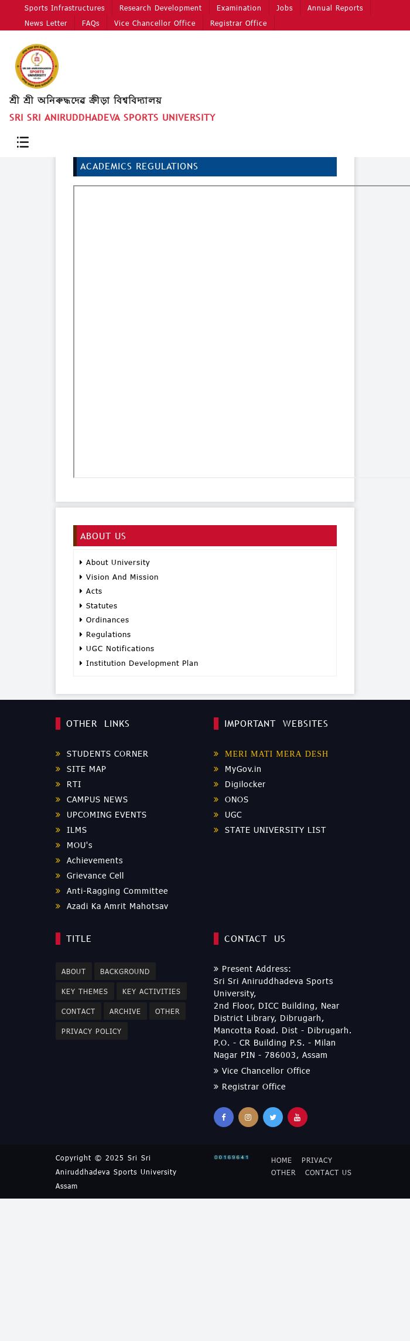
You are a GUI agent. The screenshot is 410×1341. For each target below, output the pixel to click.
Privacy (317, 1160)
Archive (126, 1011)
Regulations (105, 634)
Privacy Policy (92, 1031)
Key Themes (85, 991)
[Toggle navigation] (22, 141)
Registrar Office (237, 22)
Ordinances (104, 619)
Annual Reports (333, 7)
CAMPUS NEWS (92, 799)
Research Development (160, 7)
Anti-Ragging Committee (112, 890)
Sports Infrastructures (65, 7)
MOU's (74, 844)
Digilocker (240, 783)
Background (126, 971)
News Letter (46, 22)
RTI (68, 783)
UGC (228, 814)
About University (115, 562)
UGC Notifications (117, 648)
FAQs (90, 22)
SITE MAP (81, 768)
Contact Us (328, 1172)
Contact (78, 1011)
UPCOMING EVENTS (101, 814)
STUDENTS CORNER (102, 753)
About (74, 971)
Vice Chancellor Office (153, 22)
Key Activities (152, 991)
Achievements (89, 860)
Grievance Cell (90, 875)
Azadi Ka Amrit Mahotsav (112, 905)
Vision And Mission (119, 576)
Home (281, 1160)
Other (168, 1011)
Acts (91, 590)
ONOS (231, 799)
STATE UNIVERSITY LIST (270, 829)
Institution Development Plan (139, 663)
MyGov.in (238, 768)
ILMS (71, 829)
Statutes (99, 605)
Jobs (283, 7)
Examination (238, 7)
